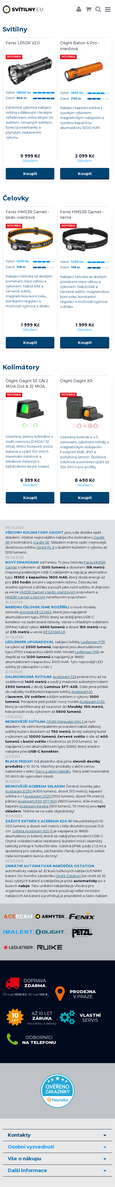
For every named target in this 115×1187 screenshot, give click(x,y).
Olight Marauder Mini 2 (65, 722)
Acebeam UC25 (38, 796)
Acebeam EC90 (18, 791)
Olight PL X (45, 547)
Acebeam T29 (64, 677)
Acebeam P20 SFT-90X (37, 801)
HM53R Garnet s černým (25, 597)
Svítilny (15, 29)
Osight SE (41, 542)
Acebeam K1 (82, 692)
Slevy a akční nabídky (53, 771)
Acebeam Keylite (34, 806)
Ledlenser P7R (93, 642)
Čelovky (16, 198)
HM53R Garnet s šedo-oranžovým (48, 592)
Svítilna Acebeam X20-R (32, 831)
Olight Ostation (68, 876)
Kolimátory (21, 367)
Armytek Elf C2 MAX (35, 612)
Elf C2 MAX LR (54, 632)
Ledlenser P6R (87, 652)
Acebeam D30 (92, 702)
